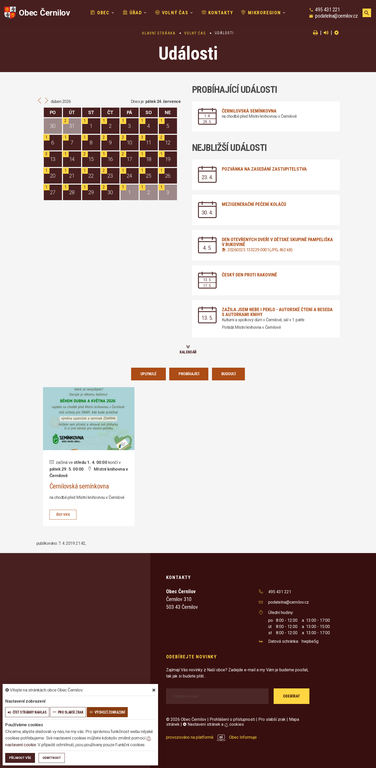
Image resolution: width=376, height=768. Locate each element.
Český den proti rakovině (249, 274)
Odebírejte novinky (191, 656)
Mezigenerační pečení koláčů (254, 204)
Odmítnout (51, 758)
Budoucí (228, 374)
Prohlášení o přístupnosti (232, 719)
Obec (100, 12)
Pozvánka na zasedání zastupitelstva (264, 169)
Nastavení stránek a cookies (213, 724)
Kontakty (217, 12)
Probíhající (189, 374)
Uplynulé (148, 374)
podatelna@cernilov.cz (336, 16)
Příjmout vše (20, 758)
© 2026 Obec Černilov (186, 719)
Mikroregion (261, 12)
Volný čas (171, 12)
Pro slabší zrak (272, 719)
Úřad (132, 12)
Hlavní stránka (158, 33)
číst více (63, 514)
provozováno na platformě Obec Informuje (211, 737)
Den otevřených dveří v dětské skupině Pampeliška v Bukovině (277, 242)
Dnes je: (137, 101)
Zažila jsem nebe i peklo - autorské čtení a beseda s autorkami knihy (277, 312)
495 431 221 (327, 9)
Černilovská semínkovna (249, 111)
